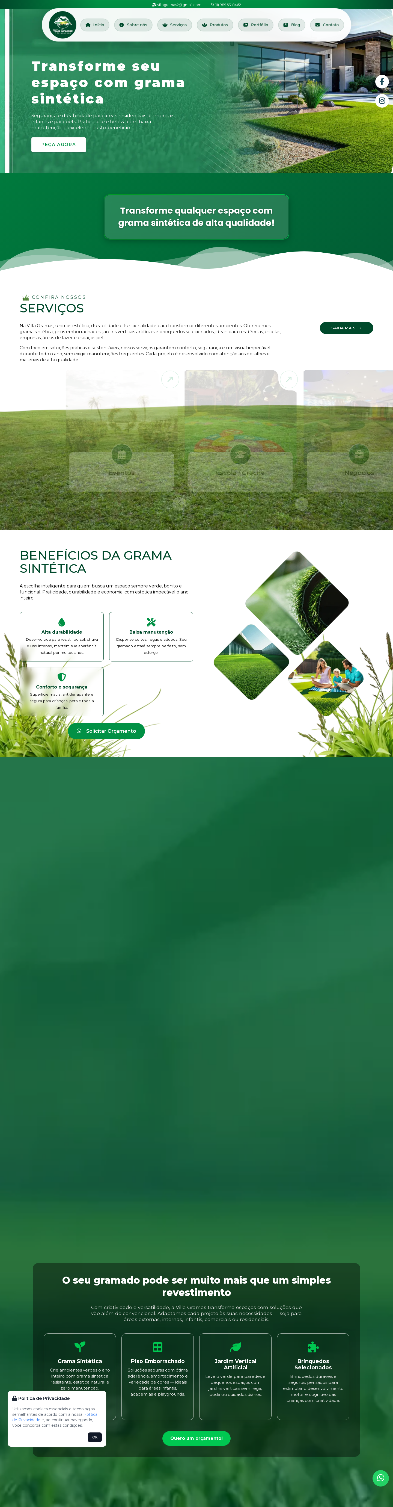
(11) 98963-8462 (226, 4)
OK (94, 1437)
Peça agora (58, 144)
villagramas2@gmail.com (176, 4)
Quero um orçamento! (196, 1438)
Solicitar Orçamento (106, 731)
